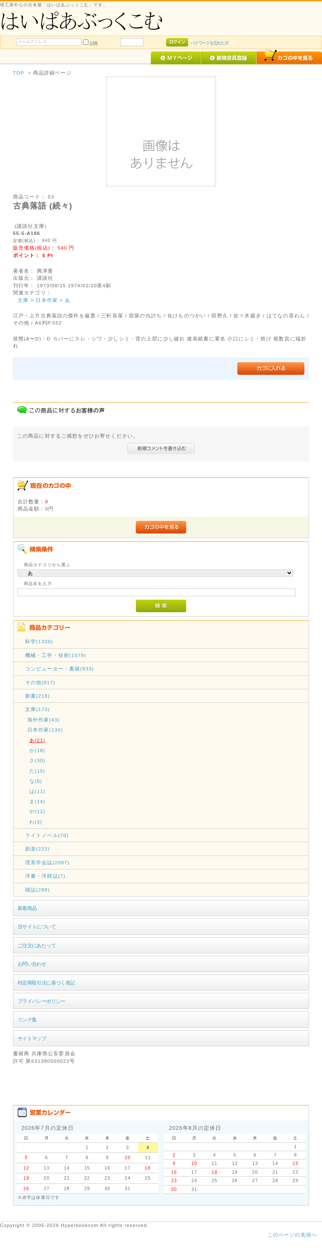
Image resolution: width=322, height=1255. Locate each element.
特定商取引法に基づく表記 (46, 982)
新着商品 (27, 908)
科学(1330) (39, 641)
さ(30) (37, 760)
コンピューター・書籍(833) (59, 668)
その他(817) (40, 682)
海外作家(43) (43, 719)
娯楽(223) (37, 848)
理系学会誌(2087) (47, 862)
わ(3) (35, 822)
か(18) (37, 750)
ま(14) (37, 801)
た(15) (37, 770)
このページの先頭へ (292, 1234)
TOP (18, 72)
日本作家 (47, 300)
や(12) (37, 811)
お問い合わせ (32, 963)
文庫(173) (37, 709)
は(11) (37, 791)
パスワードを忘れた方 (209, 43)
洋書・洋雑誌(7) (45, 876)
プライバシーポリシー (41, 1001)
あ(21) (37, 740)
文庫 (23, 300)
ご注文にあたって (37, 945)
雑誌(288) (37, 889)
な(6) (35, 780)
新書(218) (37, 695)
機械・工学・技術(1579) (55, 655)
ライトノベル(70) (47, 835)
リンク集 (27, 1019)
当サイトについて (37, 926)
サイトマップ (32, 1038)
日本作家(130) (45, 729)
